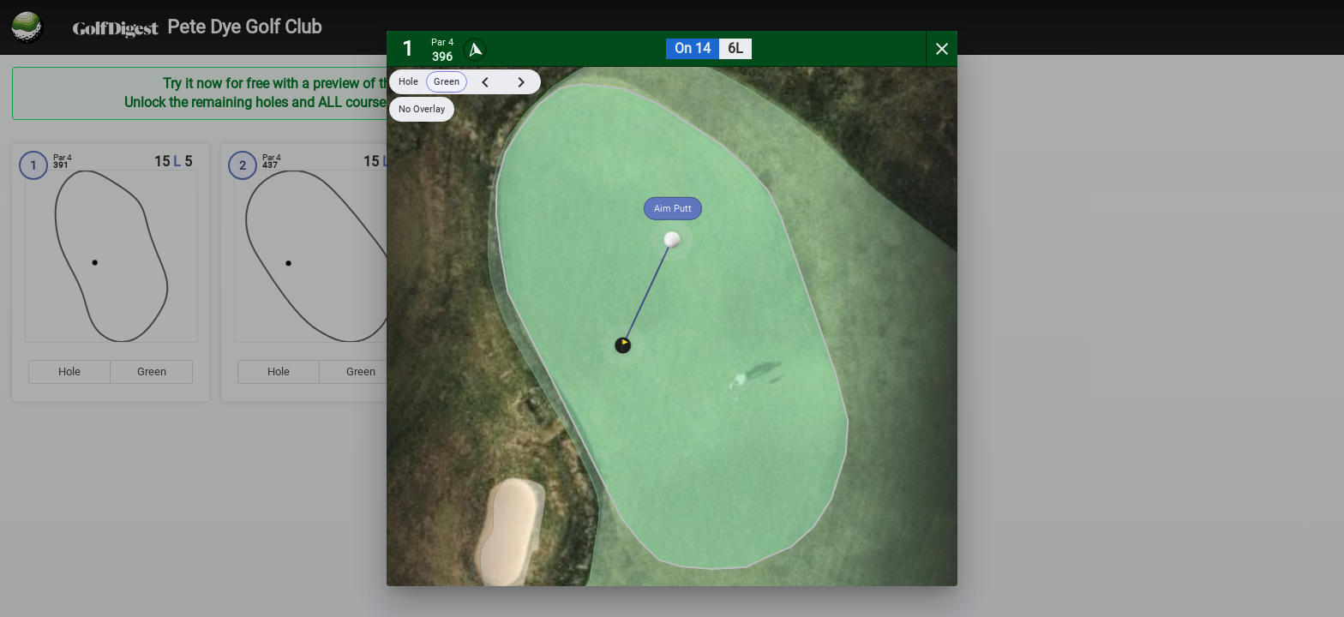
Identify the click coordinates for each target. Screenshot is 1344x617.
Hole (408, 81)
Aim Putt (673, 208)
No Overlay (422, 109)
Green (446, 81)
